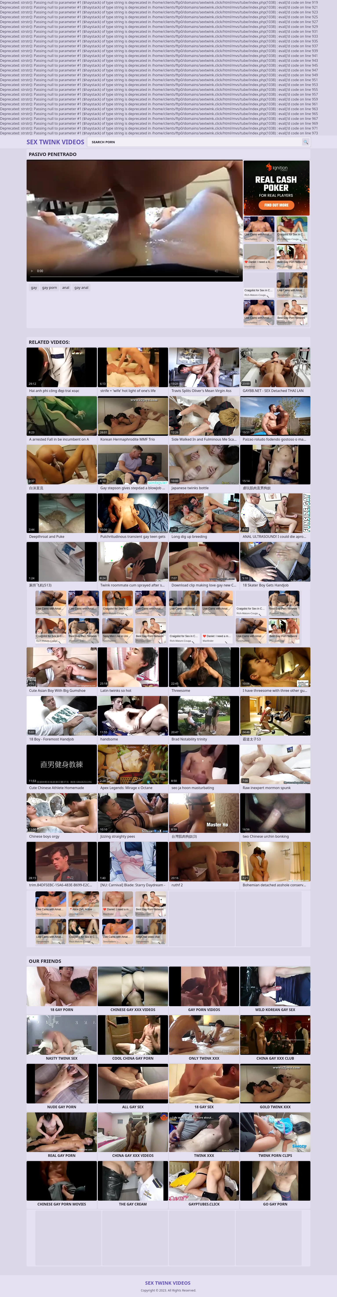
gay (34, 287)
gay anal (81, 287)
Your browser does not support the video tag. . (135, 221)
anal (65, 287)
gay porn (49, 287)
